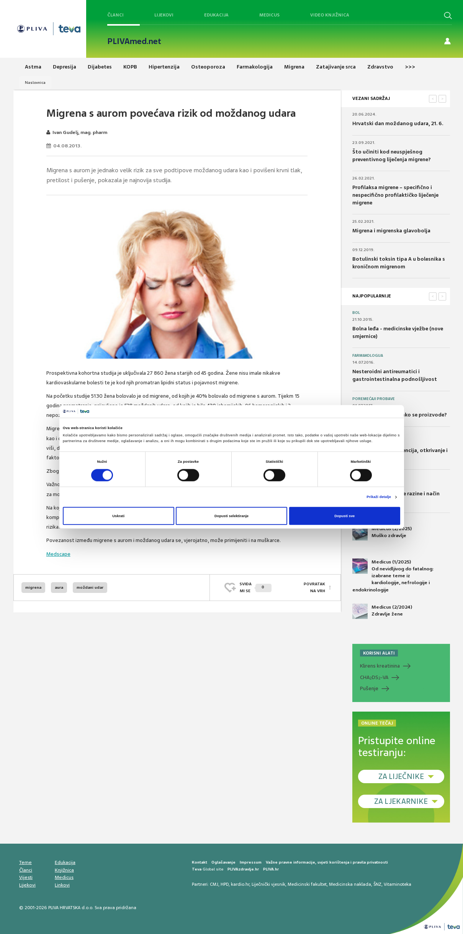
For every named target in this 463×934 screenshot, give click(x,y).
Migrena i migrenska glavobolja (391, 230)
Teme (25, 862)
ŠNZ (377, 884)
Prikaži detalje (378, 497)
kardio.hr (240, 884)
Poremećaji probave (373, 399)
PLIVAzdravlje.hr (243, 869)
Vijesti (26, 877)
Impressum (251, 862)
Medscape (58, 554)
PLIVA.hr (271, 869)
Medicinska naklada (350, 884)
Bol (356, 312)
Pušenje (369, 688)
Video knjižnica (329, 15)
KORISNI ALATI (379, 653)
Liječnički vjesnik (268, 884)
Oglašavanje (223, 862)
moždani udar (90, 587)
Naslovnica (35, 82)
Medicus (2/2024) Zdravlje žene (382, 611)
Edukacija (216, 15)
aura (59, 587)
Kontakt (199, 862)
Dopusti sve (344, 516)
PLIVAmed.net (134, 41)
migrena (33, 587)
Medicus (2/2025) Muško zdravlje (382, 532)
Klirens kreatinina (380, 666)
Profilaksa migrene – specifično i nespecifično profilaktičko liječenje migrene (395, 195)
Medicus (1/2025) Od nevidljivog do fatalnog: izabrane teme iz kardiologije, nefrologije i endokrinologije (393, 575)
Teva (196, 869)
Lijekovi (163, 15)
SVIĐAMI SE (256, 587)
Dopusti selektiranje (231, 516)
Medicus (269, 15)
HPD (225, 884)
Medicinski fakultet (307, 884)
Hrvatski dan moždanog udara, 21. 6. (397, 123)
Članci (115, 15)
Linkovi (62, 885)
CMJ (214, 884)
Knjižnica (64, 870)
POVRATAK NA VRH (314, 587)
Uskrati (118, 516)
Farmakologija (367, 355)
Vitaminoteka (397, 884)
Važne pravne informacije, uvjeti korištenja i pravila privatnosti (327, 862)
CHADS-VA (374, 677)
